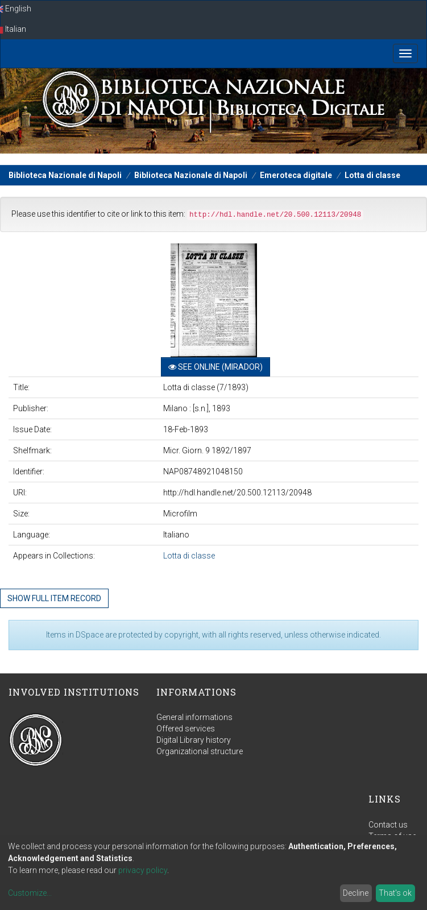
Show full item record (54, 598)
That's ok (395, 892)
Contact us (388, 824)
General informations (194, 717)
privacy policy (142, 870)
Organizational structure (199, 751)
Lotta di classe (372, 175)
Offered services (185, 728)
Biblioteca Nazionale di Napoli (65, 175)
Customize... (30, 892)
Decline (355, 892)
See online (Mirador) (215, 366)
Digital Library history (193, 739)
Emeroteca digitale (296, 175)
